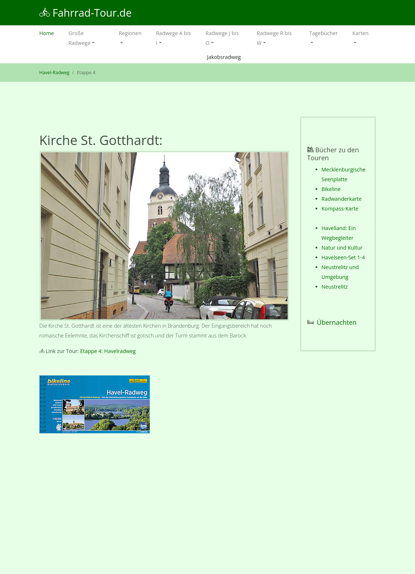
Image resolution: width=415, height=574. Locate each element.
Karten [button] (360, 33)
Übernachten (337, 322)
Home (50, 32)
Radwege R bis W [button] (274, 38)
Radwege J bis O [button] (222, 38)
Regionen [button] (130, 33)
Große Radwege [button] (79, 38)
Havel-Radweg (54, 72)
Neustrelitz (335, 286)
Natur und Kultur (342, 247)
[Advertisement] (164, 505)
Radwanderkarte (342, 198)
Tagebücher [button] (323, 33)
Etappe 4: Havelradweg (108, 351)
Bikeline (331, 189)
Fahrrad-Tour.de (85, 12)
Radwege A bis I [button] (173, 38)
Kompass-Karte (340, 208)
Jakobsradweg (224, 57)
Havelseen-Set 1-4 (343, 257)
